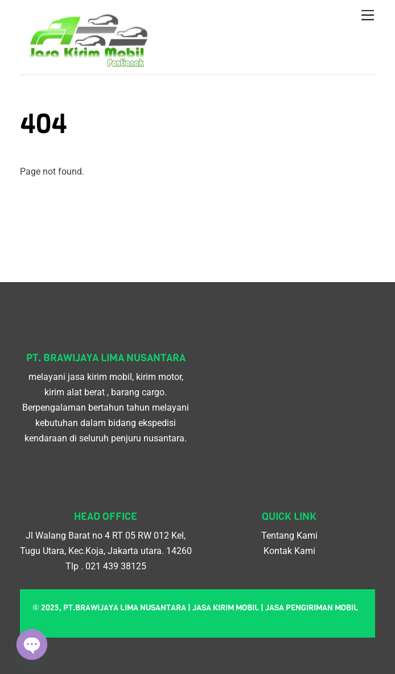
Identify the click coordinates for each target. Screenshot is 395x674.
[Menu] (367, 16)
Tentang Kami (289, 535)
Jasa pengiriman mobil (311, 607)
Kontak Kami (289, 550)
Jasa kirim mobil (225, 607)
